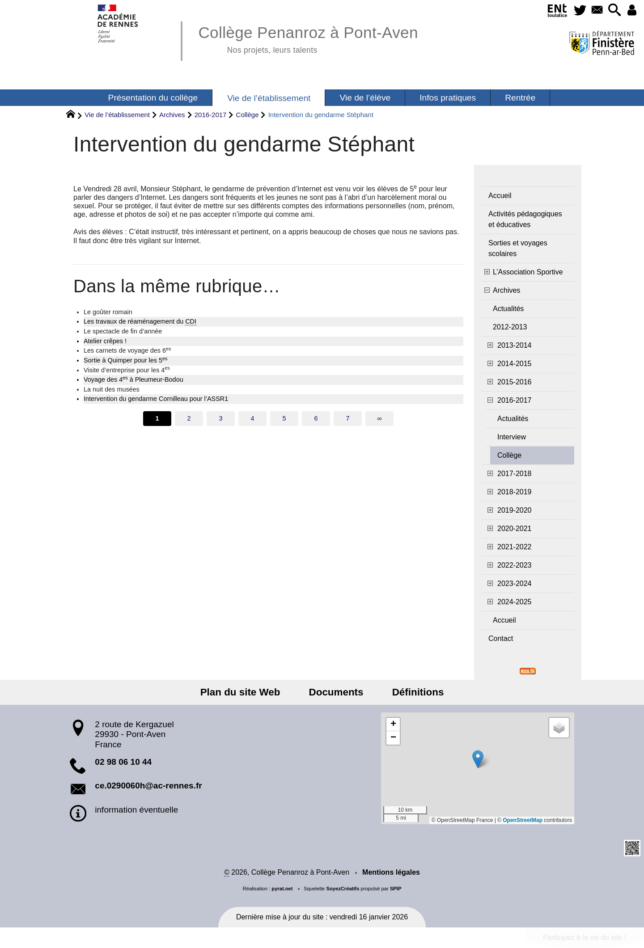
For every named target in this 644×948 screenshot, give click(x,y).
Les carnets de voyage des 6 (127, 350)
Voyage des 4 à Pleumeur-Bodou (133, 379)
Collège (247, 114)
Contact (500, 638)
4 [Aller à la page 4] (252, 418)
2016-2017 (211, 114)
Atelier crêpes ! (105, 341)
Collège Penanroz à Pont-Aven (308, 38)
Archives (172, 114)
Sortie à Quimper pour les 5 (125, 360)
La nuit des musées (112, 389)
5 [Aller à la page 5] (284, 418)
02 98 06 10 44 (123, 762)
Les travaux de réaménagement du (140, 321)
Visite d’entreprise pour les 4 (127, 370)
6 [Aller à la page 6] (316, 418)
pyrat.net (281, 888)
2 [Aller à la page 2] (189, 418)
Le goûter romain (108, 312)
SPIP (396, 888)
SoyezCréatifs (342, 888)
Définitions (412, 692)
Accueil (500, 195)
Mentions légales (391, 872)
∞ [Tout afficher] (379, 418)
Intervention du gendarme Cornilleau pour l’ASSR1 (156, 398)
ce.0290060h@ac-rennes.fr (148, 785)
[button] (612, 10)
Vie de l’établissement (117, 114)
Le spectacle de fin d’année (123, 331)
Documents (336, 692)
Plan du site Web (246, 692)
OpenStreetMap (522, 820)
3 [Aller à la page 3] (220, 418)
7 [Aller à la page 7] (347, 418)
